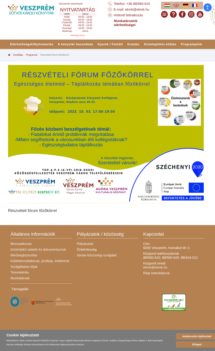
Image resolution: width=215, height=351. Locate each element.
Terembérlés (20, 272)
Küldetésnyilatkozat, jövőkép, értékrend (40, 261)
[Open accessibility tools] (208, 7)
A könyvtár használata (75, 44)
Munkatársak (20, 278)
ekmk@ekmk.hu (137, 9)
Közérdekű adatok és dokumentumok (38, 249)
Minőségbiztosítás (24, 255)
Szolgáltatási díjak (24, 267)
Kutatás (133, 44)
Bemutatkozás (21, 244)
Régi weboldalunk (156, 273)
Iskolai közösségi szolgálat (97, 255)
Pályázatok (85, 244)
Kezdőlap (18, 55)
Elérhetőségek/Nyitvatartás (31, 44)
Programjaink (191, 44)
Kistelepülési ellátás (160, 44)
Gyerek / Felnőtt (110, 44)
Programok (31, 55)
